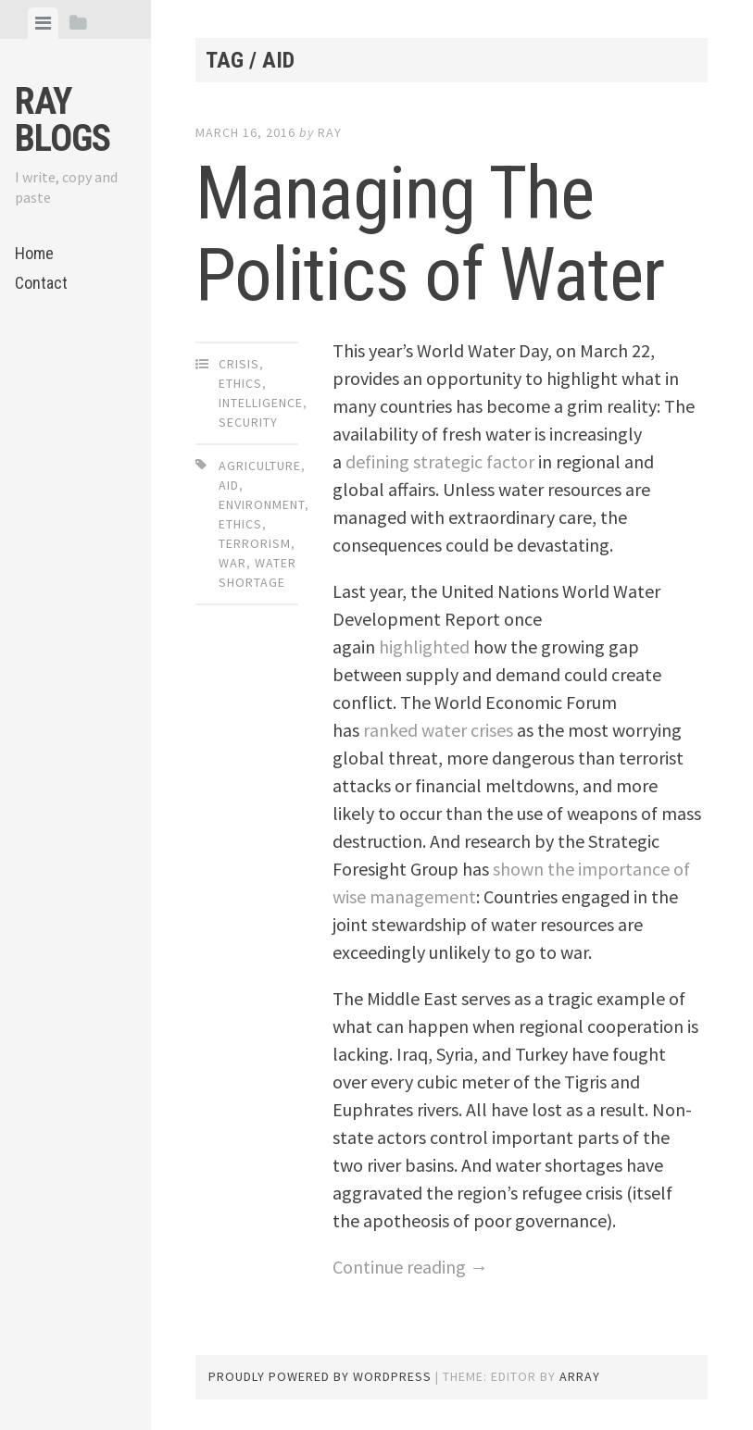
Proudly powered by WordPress (320, 1376)
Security (248, 422)
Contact (41, 282)
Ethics (240, 383)
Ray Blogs (62, 120)
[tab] (43, 23)
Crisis (239, 363)
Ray (330, 132)
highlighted (424, 646)
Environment (262, 504)
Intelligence (261, 402)
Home (34, 253)
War (232, 562)
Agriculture (260, 465)
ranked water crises (438, 729)
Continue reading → (410, 1266)
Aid (229, 485)
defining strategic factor (439, 461)
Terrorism (255, 543)
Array (579, 1376)
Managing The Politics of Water (429, 234)
